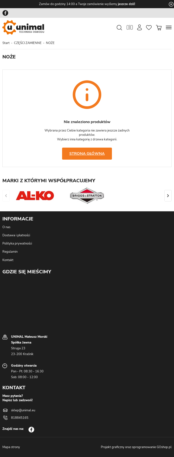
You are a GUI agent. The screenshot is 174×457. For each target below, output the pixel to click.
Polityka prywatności (17, 243)
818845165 (19, 418)
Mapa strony (11, 447)
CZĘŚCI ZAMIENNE (28, 43)
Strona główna (87, 153)
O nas (6, 227)
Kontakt (7, 260)
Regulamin (10, 252)
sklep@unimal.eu (23, 410)
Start (6, 43)
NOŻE (50, 43)
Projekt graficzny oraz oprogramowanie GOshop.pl (136, 447)
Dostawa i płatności (16, 235)
